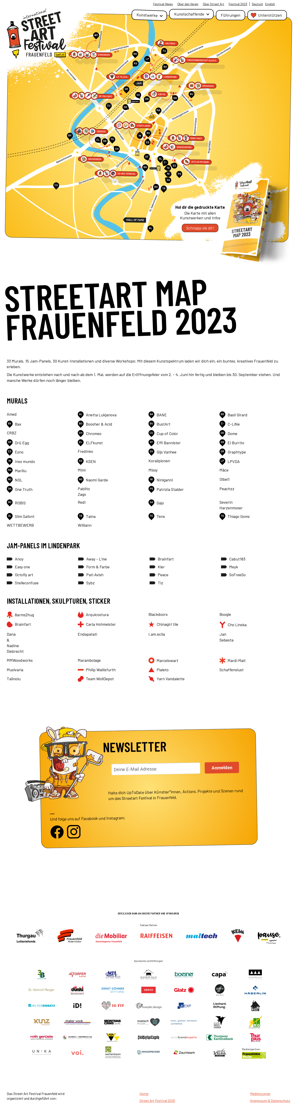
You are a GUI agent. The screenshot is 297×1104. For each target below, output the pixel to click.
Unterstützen (270, 15)
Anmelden (221, 768)
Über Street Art (213, 4)
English (270, 4)
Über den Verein (187, 4)
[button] (149, 15)
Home (143, 1093)
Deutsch (257, 4)
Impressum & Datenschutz (270, 1100)
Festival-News (163, 4)
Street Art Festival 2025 (157, 1100)
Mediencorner (260, 1093)
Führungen (230, 15)
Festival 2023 (238, 4)
